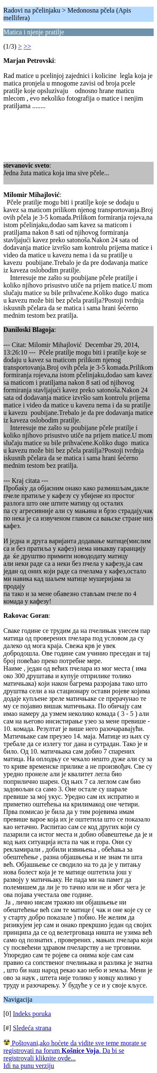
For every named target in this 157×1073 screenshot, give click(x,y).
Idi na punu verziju (28, 1065)
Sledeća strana (32, 1028)
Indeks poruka (32, 1013)
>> (27, 46)
